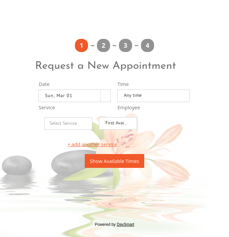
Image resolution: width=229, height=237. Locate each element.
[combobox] (70, 96)
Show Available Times (114, 161)
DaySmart (125, 224)
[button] (105, 96)
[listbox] (154, 96)
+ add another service (92, 144)
